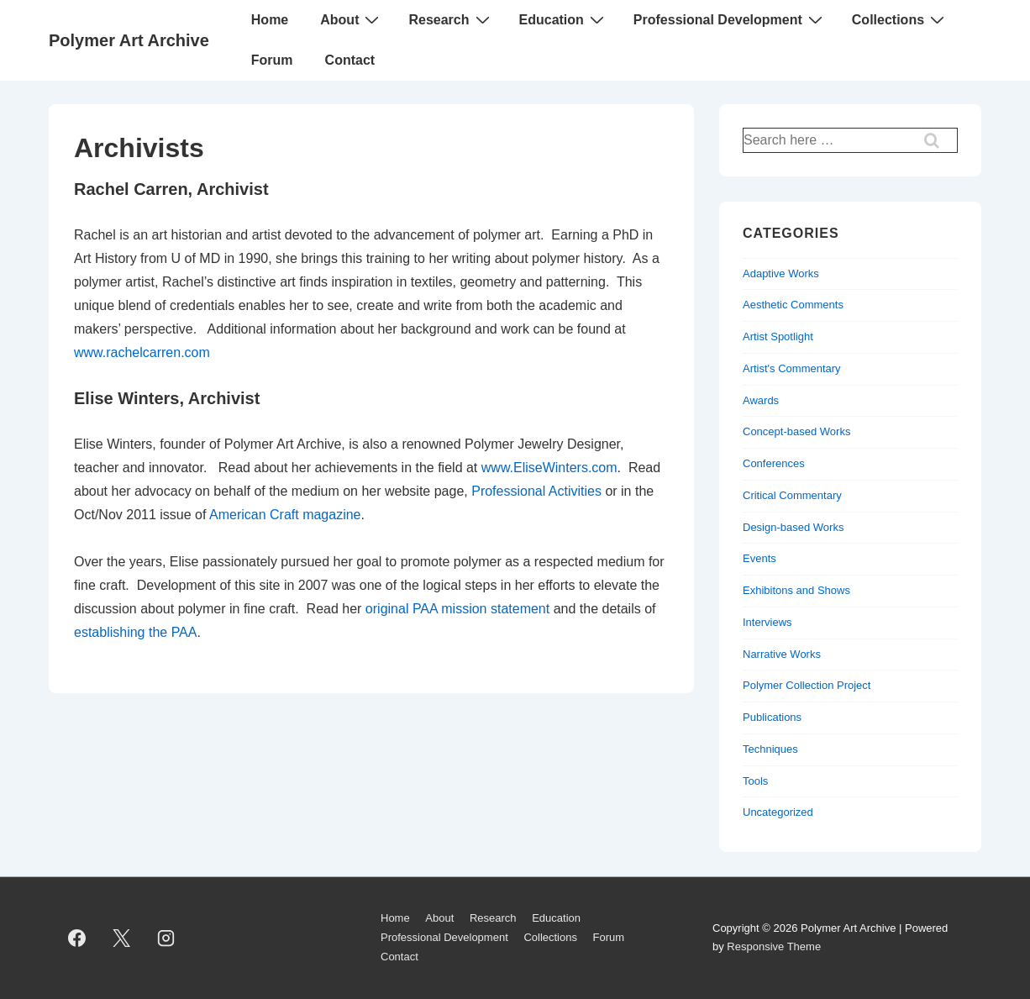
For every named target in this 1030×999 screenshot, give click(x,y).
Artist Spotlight (778, 336)
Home (269, 20)
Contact (350, 60)
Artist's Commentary (792, 368)
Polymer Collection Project (806, 685)
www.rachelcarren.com (142, 352)
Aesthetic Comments (793, 304)
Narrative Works (782, 654)
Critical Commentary (792, 495)
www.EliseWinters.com (549, 467)
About (351, 19)
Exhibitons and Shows (796, 590)
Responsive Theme (774, 946)
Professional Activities (536, 491)
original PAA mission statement (457, 609)
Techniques (770, 749)
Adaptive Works (781, 273)
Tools (755, 781)
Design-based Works (793, 527)
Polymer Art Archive (129, 40)
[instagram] (166, 937)
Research (450, 19)
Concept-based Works (796, 431)
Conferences (774, 463)
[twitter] (122, 937)
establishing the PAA (135, 632)
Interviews (767, 622)
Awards (761, 400)
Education (563, 19)
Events (759, 558)
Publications (772, 717)
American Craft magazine (285, 514)
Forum (272, 60)
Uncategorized (778, 812)
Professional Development (730, 19)
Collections (900, 19)
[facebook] (77, 937)
